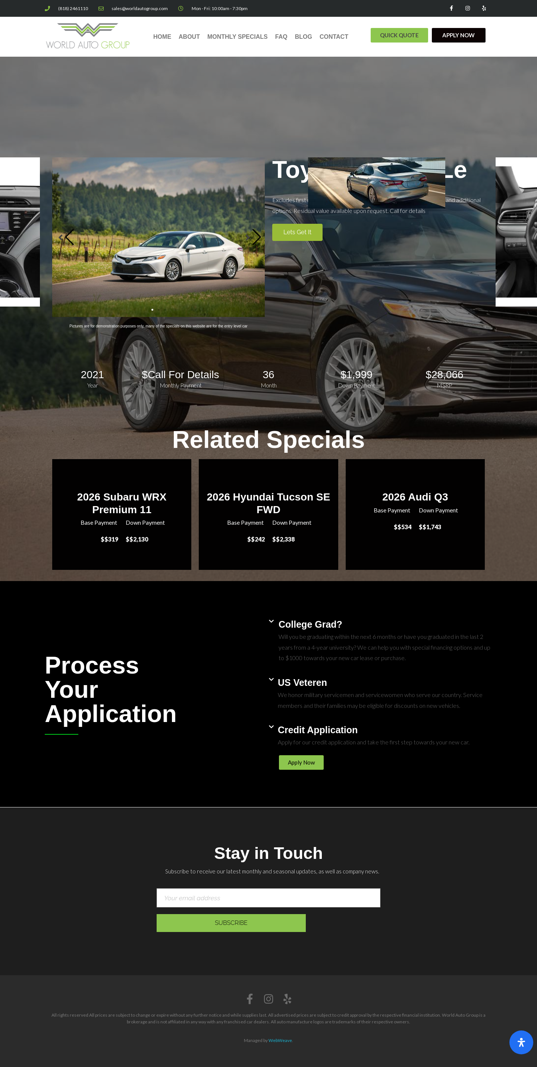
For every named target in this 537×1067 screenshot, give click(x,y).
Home (162, 37)
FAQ (281, 37)
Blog (303, 37)
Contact (334, 37)
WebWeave (280, 1040)
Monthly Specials (237, 37)
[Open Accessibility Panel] (521, 1042)
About (189, 37)
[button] (399, 35)
